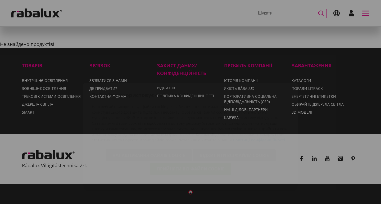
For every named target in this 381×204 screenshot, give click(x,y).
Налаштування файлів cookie (148, 125)
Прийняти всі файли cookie (190, 138)
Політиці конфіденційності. (259, 109)
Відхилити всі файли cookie (234, 125)
